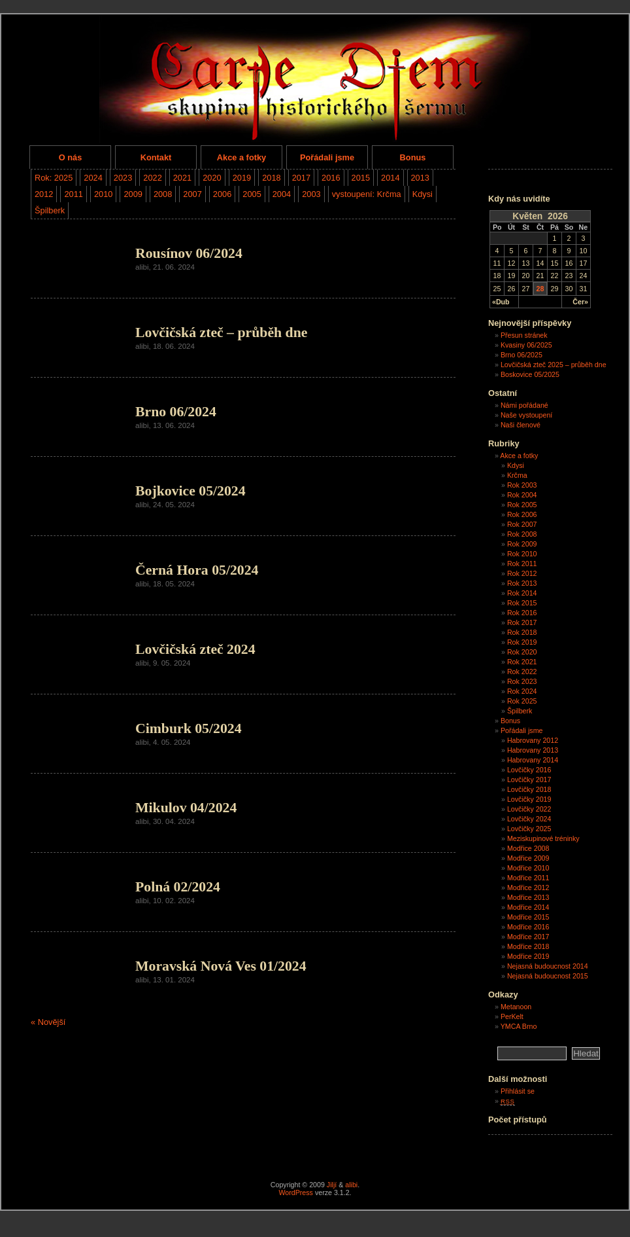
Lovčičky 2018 (529, 789)
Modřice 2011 (528, 878)
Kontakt (156, 157)
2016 (331, 178)
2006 (222, 194)
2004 (282, 194)
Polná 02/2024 (177, 887)
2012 (44, 194)
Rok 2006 (522, 514)
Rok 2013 (522, 583)
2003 (311, 194)
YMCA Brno (519, 1026)
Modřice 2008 (528, 848)
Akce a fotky (241, 157)
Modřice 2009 (528, 858)
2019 (242, 178)
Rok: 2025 (54, 178)
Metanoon (516, 1007)
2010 (103, 194)
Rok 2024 (522, 691)
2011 (73, 194)
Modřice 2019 (528, 956)
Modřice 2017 (528, 937)
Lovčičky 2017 (529, 779)
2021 (182, 178)
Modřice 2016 (528, 927)
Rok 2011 (522, 563)
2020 (212, 178)
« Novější (48, 1022)
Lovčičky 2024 (529, 819)
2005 (251, 194)
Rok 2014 (522, 593)
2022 (152, 178)
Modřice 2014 (528, 907)
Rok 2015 (522, 603)
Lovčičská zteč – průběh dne (221, 332)
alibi (351, 1185)
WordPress (295, 1192)
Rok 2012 (522, 573)
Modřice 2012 (528, 887)
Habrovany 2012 (532, 740)
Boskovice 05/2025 (530, 374)
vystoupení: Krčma (366, 194)
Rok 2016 (522, 613)
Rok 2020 (522, 652)
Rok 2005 (522, 505)
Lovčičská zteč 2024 (195, 649)
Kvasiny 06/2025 (526, 345)
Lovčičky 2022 (529, 809)
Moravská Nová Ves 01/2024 (221, 966)
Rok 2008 (522, 534)
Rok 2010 (522, 554)
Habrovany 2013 (532, 750)
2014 (390, 178)
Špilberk (50, 210)
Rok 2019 (522, 642)
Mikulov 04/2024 (186, 808)
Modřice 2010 (528, 868)
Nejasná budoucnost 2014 (547, 966)
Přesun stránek (524, 335)
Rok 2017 (522, 622)
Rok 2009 (522, 544)
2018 (271, 178)
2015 (361, 178)
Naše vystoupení (526, 415)
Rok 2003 (522, 485)
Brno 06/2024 (175, 412)
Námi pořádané (524, 405)
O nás (70, 157)
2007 (192, 194)
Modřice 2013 (528, 897)
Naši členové (520, 425)
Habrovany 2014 (532, 760)
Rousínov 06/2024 (188, 253)
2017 (301, 178)
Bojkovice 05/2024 (190, 491)
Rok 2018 (522, 632)
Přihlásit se (518, 1091)
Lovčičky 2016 (529, 770)
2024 (93, 178)
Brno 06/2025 (521, 355)
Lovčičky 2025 (529, 829)
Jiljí (332, 1185)
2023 (123, 178)
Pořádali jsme (327, 157)
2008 (163, 194)
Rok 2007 (522, 524)
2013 (420, 178)
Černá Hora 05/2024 (196, 570)
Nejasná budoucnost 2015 (547, 976)
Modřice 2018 (528, 946)
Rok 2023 (522, 681)
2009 (133, 194)
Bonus (413, 157)
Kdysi (422, 194)
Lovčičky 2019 (529, 799)
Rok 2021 (522, 662)
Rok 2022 (522, 671)
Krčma (517, 475)
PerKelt (512, 1016)
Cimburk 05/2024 (188, 728)
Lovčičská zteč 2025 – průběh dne (553, 364)
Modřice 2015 (528, 917)
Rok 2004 (522, 495)
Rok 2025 (522, 701)
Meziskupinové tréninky (543, 838)
